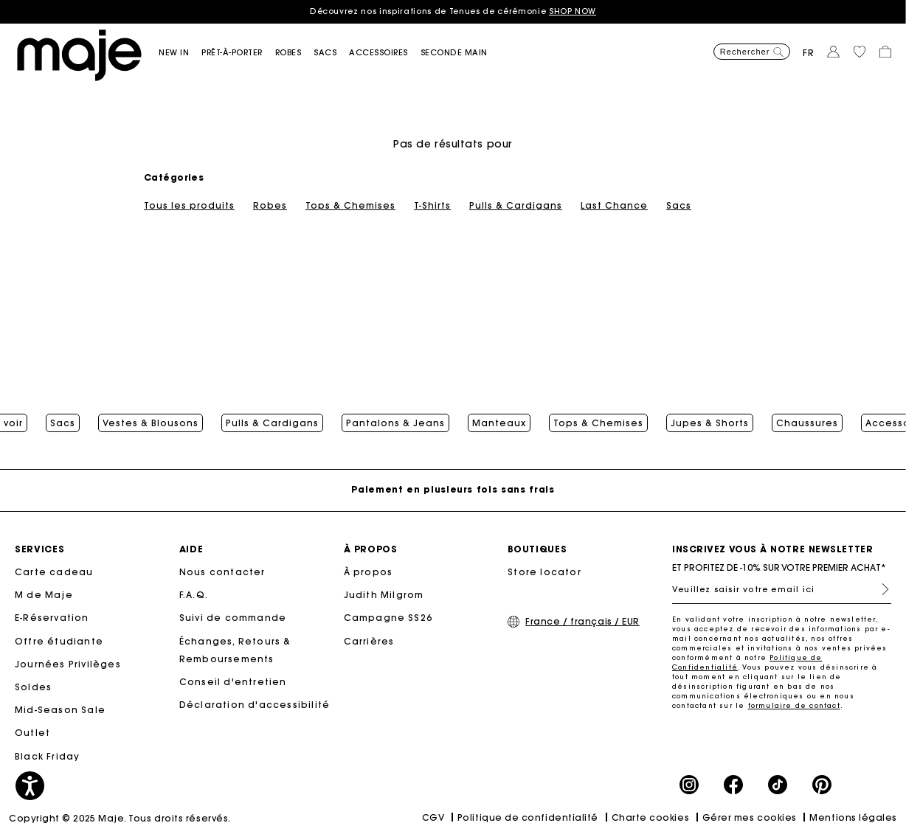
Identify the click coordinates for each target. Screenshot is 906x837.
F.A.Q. (193, 594)
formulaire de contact (794, 705)
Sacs (678, 205)
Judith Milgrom (384, 594)
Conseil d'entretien (233, 681)
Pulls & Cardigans (515, 205)
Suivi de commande (232, 617)
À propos (368, 571)
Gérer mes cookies (749, 817)
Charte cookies (651, 817)
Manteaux (499, 423)
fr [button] (809, 52)
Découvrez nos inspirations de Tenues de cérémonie (453, 11)
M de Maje (44, 594)
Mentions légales (853, 817)
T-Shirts (432, 205)
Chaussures (807, 423)
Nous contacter (222, 571)
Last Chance (614, 205)
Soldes (33, 686)
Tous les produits (189, 205)
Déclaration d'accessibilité (254, 704)
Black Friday (47, 756)
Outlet (32, 732)
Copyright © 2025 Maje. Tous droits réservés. (120, 818)
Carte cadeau (54, 571)
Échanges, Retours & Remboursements (235, 650)
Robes (270, 205)
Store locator (544, 571)
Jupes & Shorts (710, 423)
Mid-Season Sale (60, 709)
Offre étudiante (59, 641)
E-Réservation (52, 617)
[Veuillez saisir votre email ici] (781, 589)
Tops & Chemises (350, 205)
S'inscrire (879, 589)
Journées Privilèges (68, 664)
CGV (433, 817)
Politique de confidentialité (527, 817)
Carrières (369, 641)
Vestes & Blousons (150, 423)
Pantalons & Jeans (395, 423)
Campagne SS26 (388, 617)
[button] (180, 53)
